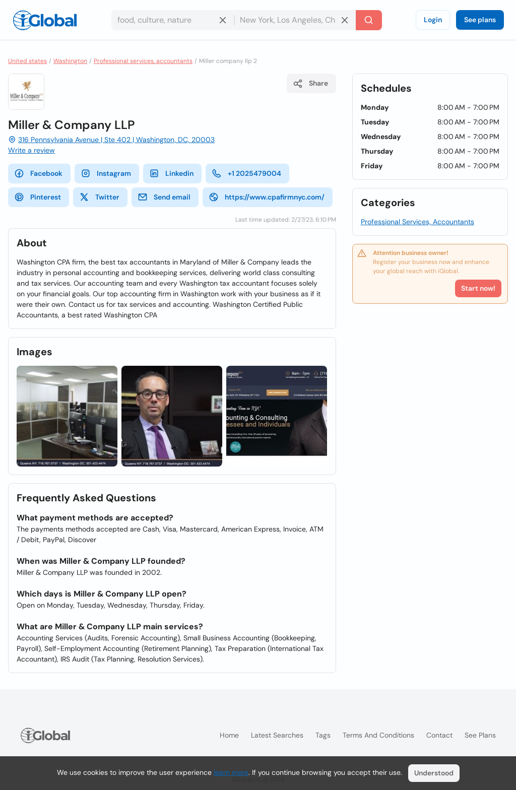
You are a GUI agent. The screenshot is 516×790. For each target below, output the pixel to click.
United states (27, 61)
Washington (70, 61)
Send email (164, 197)
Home (229, 735)
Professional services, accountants (143, 61)
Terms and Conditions (378, 735)
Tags (323, 735)
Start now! (478, 288)
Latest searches (277, 735)
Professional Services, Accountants (417, 221)
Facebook (38, 173)
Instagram (106, 173)
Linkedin (171, 173)
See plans (480, 19)
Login (433, 19)
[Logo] (45, 20)
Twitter (99, 197)
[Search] (369, 20)
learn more (231, 772)
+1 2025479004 (246, 173)
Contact (439, 735)
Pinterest (37, 197)
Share (310, 84)
